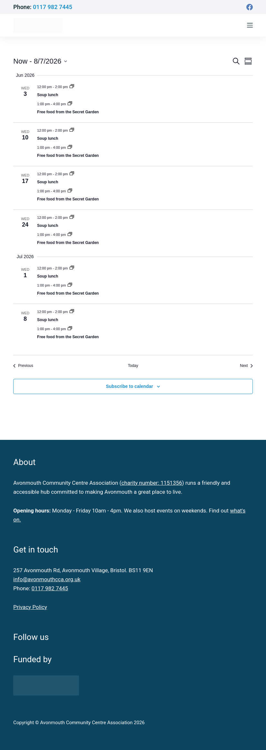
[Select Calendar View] (248, 61)
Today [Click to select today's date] (133, 365)
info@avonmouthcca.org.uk (46, 579)
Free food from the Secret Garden (68, 112)
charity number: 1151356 (151, 483)
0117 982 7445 (52, 7)
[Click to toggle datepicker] (40, 61)
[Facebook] (249, 7)
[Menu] (250, 25)
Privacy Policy (30, 607)
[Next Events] (246, 366)
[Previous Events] (23, 366)
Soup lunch (47, 95)
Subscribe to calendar (129, 386)
